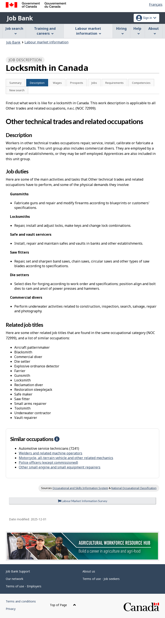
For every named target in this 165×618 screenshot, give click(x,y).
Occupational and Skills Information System (80, 488)
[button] (56, 439)
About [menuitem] (153, 30)
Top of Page (63, 605)
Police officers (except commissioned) (48, 462)
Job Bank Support (18, 571)
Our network (14, 579)
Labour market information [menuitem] (88, 31)
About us (88, 571)
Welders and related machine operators (50, 453)
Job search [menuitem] (14, 30)
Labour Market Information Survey (82, 501)
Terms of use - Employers (23, 586)
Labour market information (46, 42)
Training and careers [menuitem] (45, 31)
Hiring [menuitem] (121, 30)
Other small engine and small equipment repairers (59, 467)
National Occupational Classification (133, 488)
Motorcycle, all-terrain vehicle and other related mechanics (66, 457)
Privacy (11, 609)
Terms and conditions (21, 601)
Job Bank (20, 18)
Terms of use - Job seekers (101, 579)
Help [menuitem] (137, 30)
